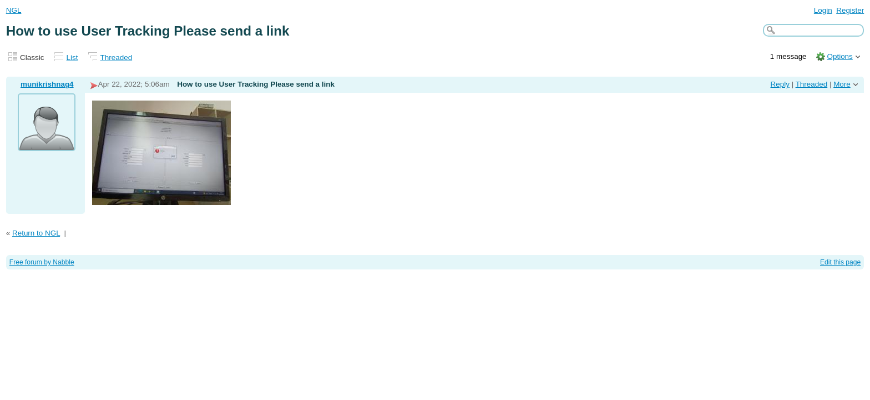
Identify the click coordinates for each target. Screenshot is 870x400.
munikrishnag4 (47, 84)
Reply (780, 84)
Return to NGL (36, 233)
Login (823, 10)
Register (850, 10)
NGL (14, 10)
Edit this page (840, 262)
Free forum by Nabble (41, 262)
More (842, 84)
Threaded (116, 57)
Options (839, 56)
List (72, 57)
